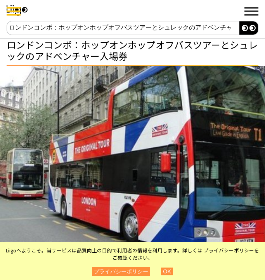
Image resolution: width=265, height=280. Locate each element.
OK (167, 271)
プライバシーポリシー (229, 250)
